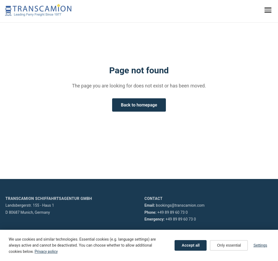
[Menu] (268, 10)
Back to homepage (139, 105)
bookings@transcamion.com (180, 205)
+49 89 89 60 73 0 (172, 212)
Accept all (191, 245)
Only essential (229, 245)
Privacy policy (46, 251)
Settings (260, 245)
